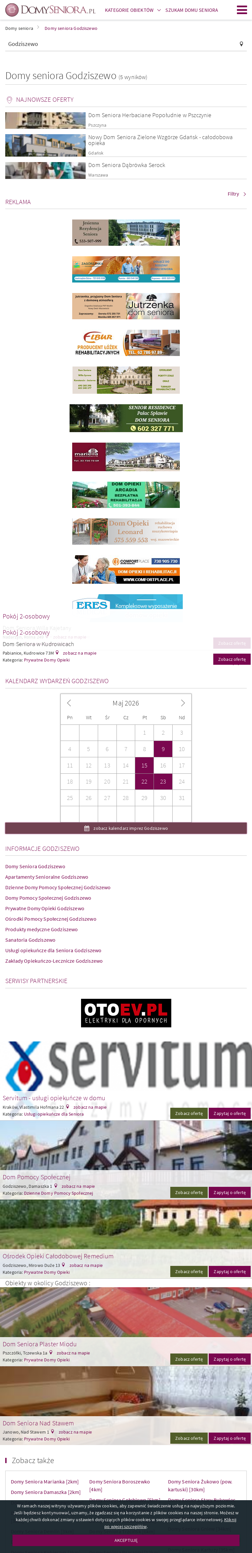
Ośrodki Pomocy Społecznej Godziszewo (50, 918)
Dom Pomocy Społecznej (37, 1177)
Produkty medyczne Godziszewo (41, 929)
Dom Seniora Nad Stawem (38, 1423)
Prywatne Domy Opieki (47, 1272)
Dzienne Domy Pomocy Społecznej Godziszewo (58, 887)
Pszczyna (97, 125)
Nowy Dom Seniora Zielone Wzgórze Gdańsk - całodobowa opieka (160, 140)
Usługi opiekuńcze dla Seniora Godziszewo (53, 950)
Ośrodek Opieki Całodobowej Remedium (58, 1256)
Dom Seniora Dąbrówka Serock (126, 165)
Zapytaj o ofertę (230, 1113)
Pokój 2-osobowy (26, 616)
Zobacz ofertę (189, 1113)
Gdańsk (95, 153)
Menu (242, 10)
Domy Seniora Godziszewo (35, 866)
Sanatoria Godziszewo (30, 939)
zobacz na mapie (79, 653)
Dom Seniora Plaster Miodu (40, 1344)
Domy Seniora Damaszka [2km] (46, 1492)
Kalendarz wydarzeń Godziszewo (57, 681)
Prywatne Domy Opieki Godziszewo (44, 908)
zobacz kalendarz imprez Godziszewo (130, 828)
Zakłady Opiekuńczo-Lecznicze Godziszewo (54, 960)
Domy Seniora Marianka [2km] (45, 1481)
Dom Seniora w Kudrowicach (38, 644)
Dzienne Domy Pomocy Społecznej (58, 1193)
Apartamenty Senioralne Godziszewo (46, 876)
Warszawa (98, 175)
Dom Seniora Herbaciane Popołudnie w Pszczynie (149, 115)
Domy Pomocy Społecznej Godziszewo (48, 897)
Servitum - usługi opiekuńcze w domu (54, 1098)
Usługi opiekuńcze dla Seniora (54, 1114)
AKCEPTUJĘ (126, 1540)
